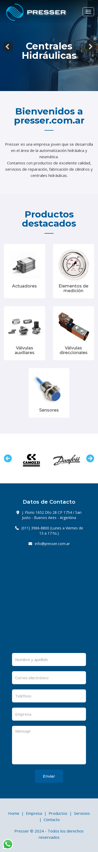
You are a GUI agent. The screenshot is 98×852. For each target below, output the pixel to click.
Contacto (52, 819)
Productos (58, 813)
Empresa (34, 813)
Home (13, 813)
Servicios (82, 813)
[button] (8, 46)
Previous (8, 458)
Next (90, 458)
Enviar (49, 776)
